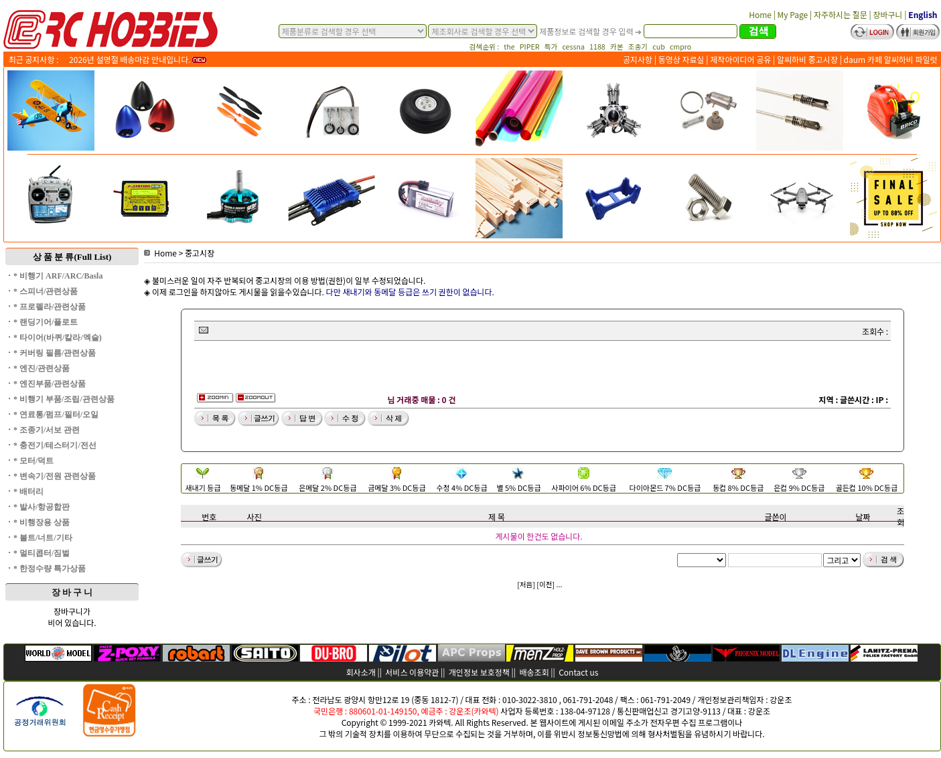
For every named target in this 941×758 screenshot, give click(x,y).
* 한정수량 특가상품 (49, 568)
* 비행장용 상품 (41, 522)
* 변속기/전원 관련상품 (54, 476)
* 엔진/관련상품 (41, 368)
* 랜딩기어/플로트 (45, 322)
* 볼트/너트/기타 (42, 537)
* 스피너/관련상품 (45, 291)
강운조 (781, 699)
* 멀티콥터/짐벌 (41, 553)
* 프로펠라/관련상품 (49, 306)
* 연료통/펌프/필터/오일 (55, 414)
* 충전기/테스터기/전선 (54, 445)
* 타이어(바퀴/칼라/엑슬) (57, 337)
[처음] (526, 584)
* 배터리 (28, 491)
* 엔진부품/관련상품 (49, 383)
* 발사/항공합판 (41, 507)
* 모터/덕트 (33, 460)
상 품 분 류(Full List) (72, 257)
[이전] (545, 584)
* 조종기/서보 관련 (46, 430)
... (560, 584)
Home (160, 252)
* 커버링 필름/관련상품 (54, 353)
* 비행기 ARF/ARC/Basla (57, 276)
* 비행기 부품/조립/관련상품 (64, 399)
